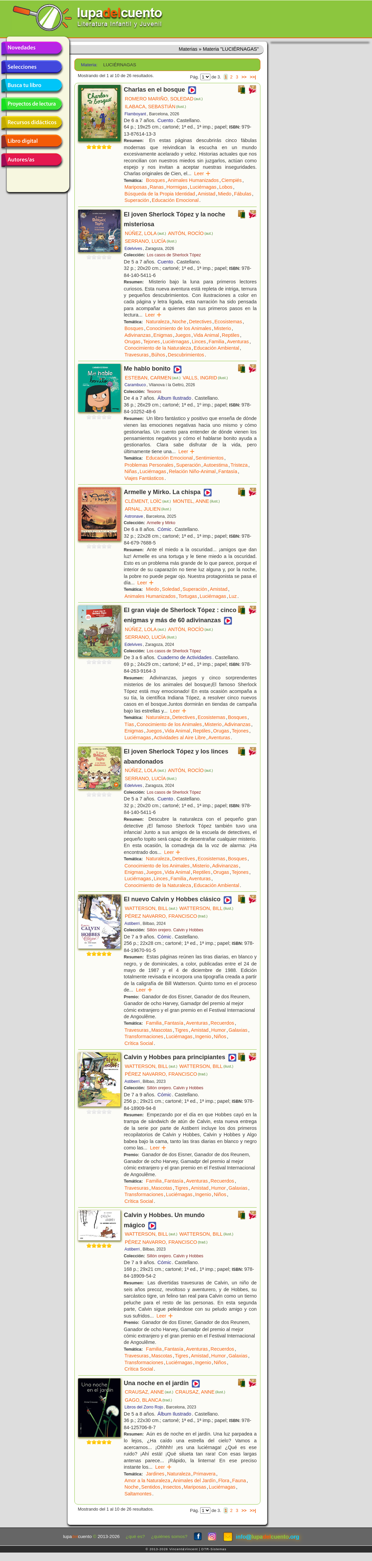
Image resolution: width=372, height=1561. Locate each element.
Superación (136, 200)
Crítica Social (138, 1043)
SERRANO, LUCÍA (151, 241)
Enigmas (163, 335)
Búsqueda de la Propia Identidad (159, 193)
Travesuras (136, 354)
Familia (216, 341)
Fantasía (227, 471)
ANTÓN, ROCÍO (190, 233)
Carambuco (135, 384)
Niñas (130, 471)
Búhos (158, 354)
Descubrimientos (186, 354)
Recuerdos (222, 1023)
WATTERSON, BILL (151, 908)
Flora (224, 1480)
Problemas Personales (148, 465)
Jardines (155, 1473)
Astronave (133, 516)
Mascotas (161, 1030)
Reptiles (230, 335)
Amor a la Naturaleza (147, 1480)
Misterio (222, 328)
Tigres (181, 1030)
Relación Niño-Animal (192, 471)
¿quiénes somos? (169, 1536)
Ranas (156, 187)
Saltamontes (138, 1493)
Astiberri (132, 923)
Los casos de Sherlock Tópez (174, 255)
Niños (220, 1036)
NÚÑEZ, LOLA (145, 233)
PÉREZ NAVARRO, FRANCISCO (166, 916)
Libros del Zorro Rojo (143, 1407)
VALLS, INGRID (205, 377)
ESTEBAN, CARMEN (153, 377)
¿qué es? (135, 1536)
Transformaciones (143, 1036)
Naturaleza (158, 321)
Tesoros (154, 391)
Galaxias (238, 1030)
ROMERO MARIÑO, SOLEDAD (164, 98)
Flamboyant (135, 114)
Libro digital (31, 141)
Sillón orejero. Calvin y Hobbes (175, 930)
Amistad (206, 193)
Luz (233, 596)
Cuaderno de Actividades (185, 657)
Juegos (183, 335)
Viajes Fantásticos (144, 478)
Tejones (151, 341)
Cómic (164, 529)
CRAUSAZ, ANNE (149, 1392)
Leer (202, 173)
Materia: (89, 64)
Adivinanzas (137, 335)
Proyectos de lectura (31, 104)
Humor (218, 1030)
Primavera (204, 1473)
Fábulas (242, 193)
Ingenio (203, 1036)
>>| (253, 76)
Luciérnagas (203, 187)
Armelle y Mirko (161, 522)
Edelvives (133, 248)
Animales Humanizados (193, 180)
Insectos (172, 1487)
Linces (199, 341)
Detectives (200, 321)
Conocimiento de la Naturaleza (157, 348)
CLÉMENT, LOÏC (148, 501)
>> (244, 76)
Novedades (31, 48)
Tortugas (187, 596)
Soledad (171, 589)
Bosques (155, 180)
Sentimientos (209, 458)
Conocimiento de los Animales (178, 328)
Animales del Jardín (194, 1480)
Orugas (132, 341)
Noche (179, 321)
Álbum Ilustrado (174, 398)
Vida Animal (206, 335)
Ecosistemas (228, 321)
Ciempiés (232, 180)
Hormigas (176, 187)
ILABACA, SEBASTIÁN (155, 106)
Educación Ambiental (216, 348)
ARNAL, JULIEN (148, 509)
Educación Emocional (175, 200)
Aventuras (238, 341)
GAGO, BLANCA (148, 1400)
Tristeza (239, 465)
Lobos (225, 187)
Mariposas (135, 187)
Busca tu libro (31, 85)
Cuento (165, 120)
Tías (129, 724)
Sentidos (150, 1487)
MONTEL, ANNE (196, 501)
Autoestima (216, 465)
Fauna (239, 1480)
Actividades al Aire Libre (180, 737)
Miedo (224, 193)
